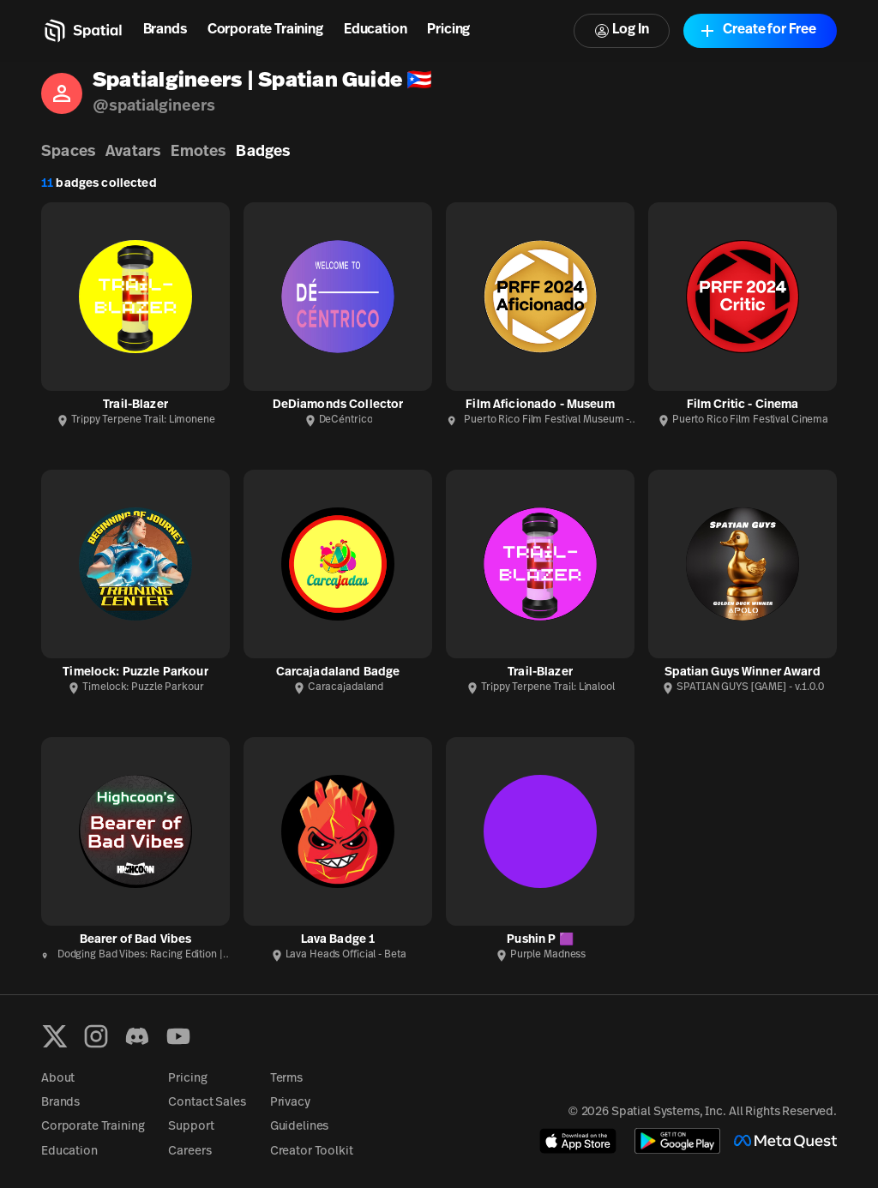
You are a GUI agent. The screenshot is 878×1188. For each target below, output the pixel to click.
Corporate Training (265, 30)
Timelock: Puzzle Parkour (135, 672)
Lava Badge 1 (338, 939)
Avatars (132, 152)
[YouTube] (178, 1036)
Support (190, 1126)
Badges (263, 152)
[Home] (82, 31)
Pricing (448, 30)
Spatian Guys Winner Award (743, 672)
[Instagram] (96, 1036)
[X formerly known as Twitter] (55, 1036)
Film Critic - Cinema (743, 405)
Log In (621, 30)
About (58, 1078)
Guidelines (299, 1126)
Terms (286, 1078)
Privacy (290, 1102)
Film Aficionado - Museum (540, 405)
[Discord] (137, 1036)
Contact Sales (206, 1102)
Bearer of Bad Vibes (136, 939)
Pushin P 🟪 (540, 939)
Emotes (198, 152)
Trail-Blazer (135, 405)
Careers (189, 1151)
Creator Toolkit (311, 1151)
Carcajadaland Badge (338, 672)
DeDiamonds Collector (338, 405)
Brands (165, 30)
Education (375, 30)
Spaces (68, 152)
